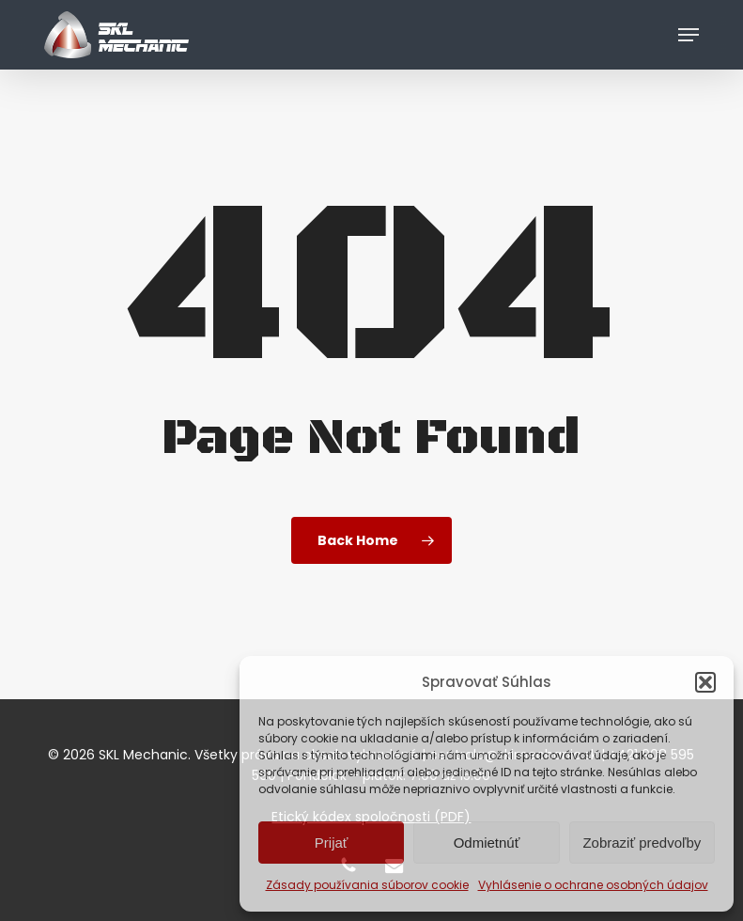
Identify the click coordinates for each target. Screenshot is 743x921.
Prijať (331, 843)
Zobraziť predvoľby (641, 843)
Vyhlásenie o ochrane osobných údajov (593, 885)
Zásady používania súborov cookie (367, 885)
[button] (705, 682)
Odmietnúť (487, 843)
